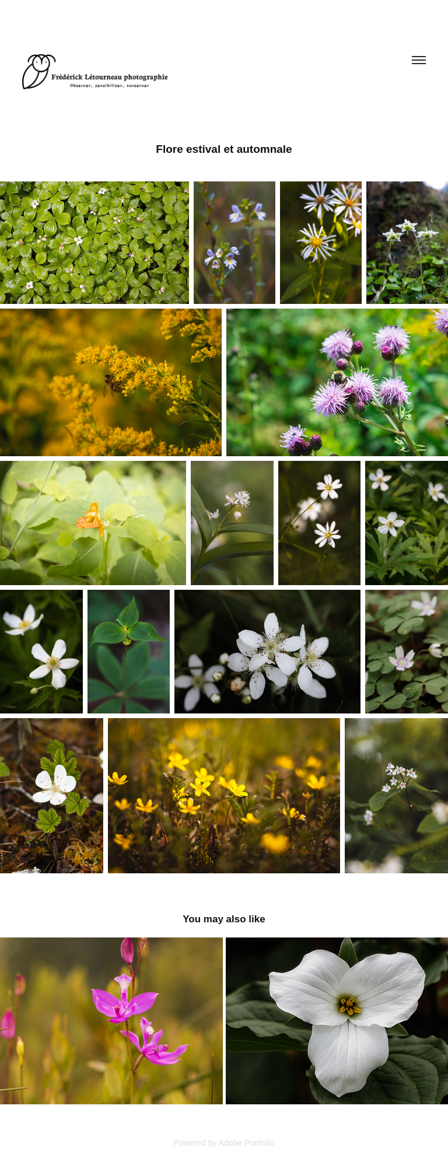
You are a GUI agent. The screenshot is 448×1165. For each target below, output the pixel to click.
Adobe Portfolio (247, 1142)
